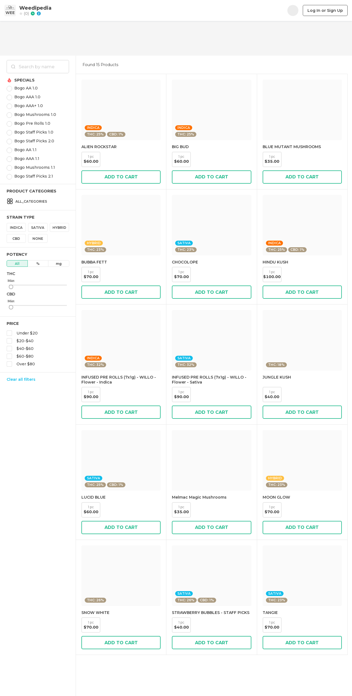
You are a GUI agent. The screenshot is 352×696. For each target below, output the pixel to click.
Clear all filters (21, 379)
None (37, 238)
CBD (16, 238)
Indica (16, 227)
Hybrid (59, 227)
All (17, 264)
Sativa (37, 227)
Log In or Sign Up (325, 10)
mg (59, 264)
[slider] (11, 287)
